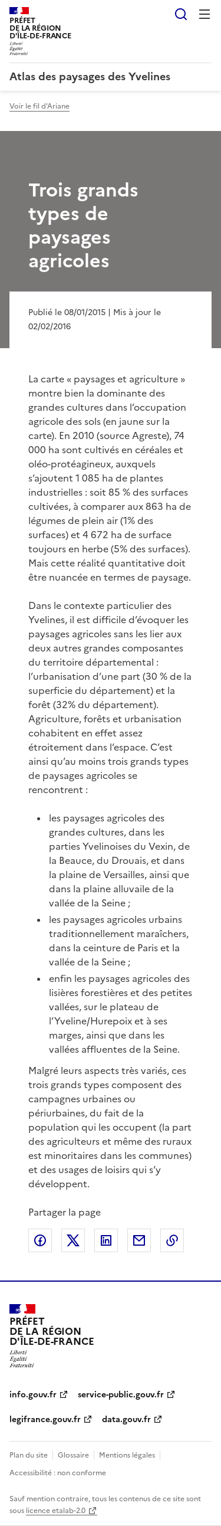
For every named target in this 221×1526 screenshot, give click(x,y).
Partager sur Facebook (40, 1240)
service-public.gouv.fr (121, 1395)
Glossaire (73, 1455)
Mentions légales (127, 1455)
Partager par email (139, 1240)
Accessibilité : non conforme (57, 1473)
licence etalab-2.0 (55, 1510)
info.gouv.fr (33, 1395)
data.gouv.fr (126, 1419)
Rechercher (181, 14)
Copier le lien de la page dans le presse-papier (172, 1240)
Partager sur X (73, 1240)
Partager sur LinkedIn (106, 1240)
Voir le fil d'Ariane (39, 106)
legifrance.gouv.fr (45, 1419)
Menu (204, 14)
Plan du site (28, 1455)
